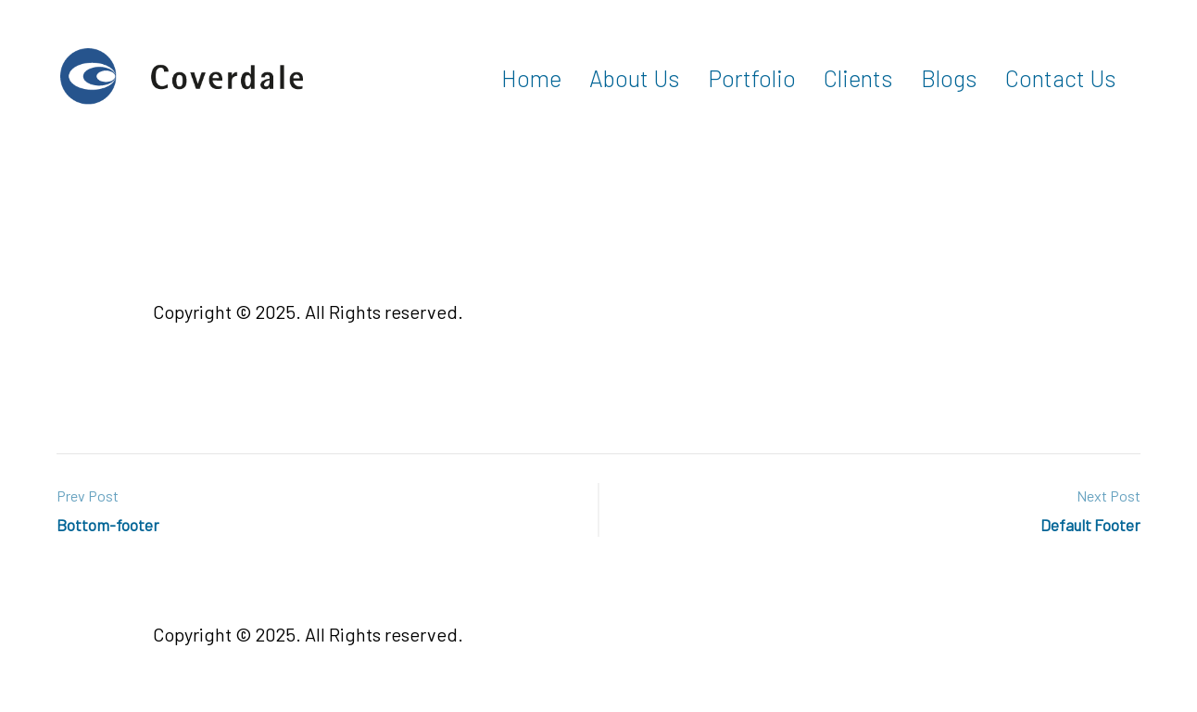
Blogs (949, 78)
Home (531, 78)
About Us (634, 78)
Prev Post (88, 495)
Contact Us (1060, 78)
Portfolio (752, 78)
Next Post (1108, 495)
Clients (858, 78)
